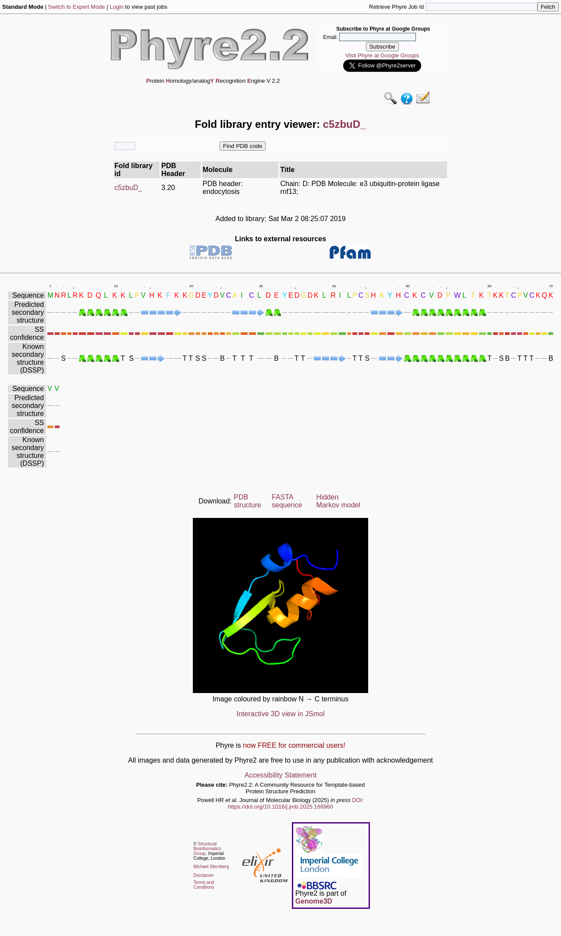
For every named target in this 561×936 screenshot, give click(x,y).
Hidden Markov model (338, 501)
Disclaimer (203, 875)
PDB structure (247, 501)
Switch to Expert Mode (76, 7)
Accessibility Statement (281, 775)
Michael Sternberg (211, 866)
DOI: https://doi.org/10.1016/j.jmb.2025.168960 (296, 803)
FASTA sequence (287, 501)
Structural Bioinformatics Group (207, 848)
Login (117, 7)
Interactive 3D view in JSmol (281, 714)
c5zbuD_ (128, 187)
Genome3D (313, 901)
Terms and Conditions (203, 885)
